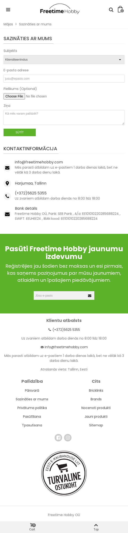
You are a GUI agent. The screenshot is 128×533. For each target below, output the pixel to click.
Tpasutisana (32, 425)
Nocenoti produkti (96, 408)
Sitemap (96, 425)
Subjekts (10, 50)
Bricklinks (96, 390)
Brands (96, 399)
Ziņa (7, 105)
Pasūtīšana (32, 416)
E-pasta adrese (16, 70)
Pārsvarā (32, 390)
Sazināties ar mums (32, 399)
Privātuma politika (32, 408)
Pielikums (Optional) (20, 88)
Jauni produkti (96, 416)
